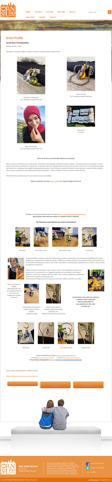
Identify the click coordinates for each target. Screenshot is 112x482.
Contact (53, 17)
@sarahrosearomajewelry (46, 357)
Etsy (52, 360)
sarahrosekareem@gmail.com (66, 355)
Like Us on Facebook (97, 463)
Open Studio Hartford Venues (55, 385)
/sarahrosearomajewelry (73, 357)
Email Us (93, 472)
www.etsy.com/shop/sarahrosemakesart (72, 214)
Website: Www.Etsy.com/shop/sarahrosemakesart (22, 376)
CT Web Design (93, 480)
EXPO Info (61, 12)
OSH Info (38, 12)
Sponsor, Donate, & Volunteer (88, 385)
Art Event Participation (22, 384)
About (28, 12)
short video (54, 181)
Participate (30, 17)
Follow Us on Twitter (97, 468)
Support (42, 17)
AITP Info (49, 12)
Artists (72, 12)
